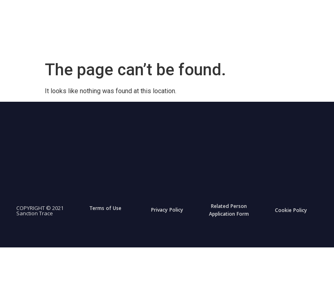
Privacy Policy (167, 210)
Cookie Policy (291, 211)
